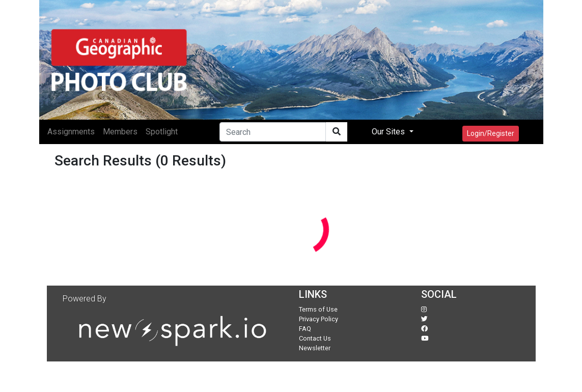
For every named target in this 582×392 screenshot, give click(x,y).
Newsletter (314, 348)
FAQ (305, 328)
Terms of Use (318, 309)
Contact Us (315, 338)
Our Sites (389, 131)
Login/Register (490, 133)
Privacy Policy (318, 319)
